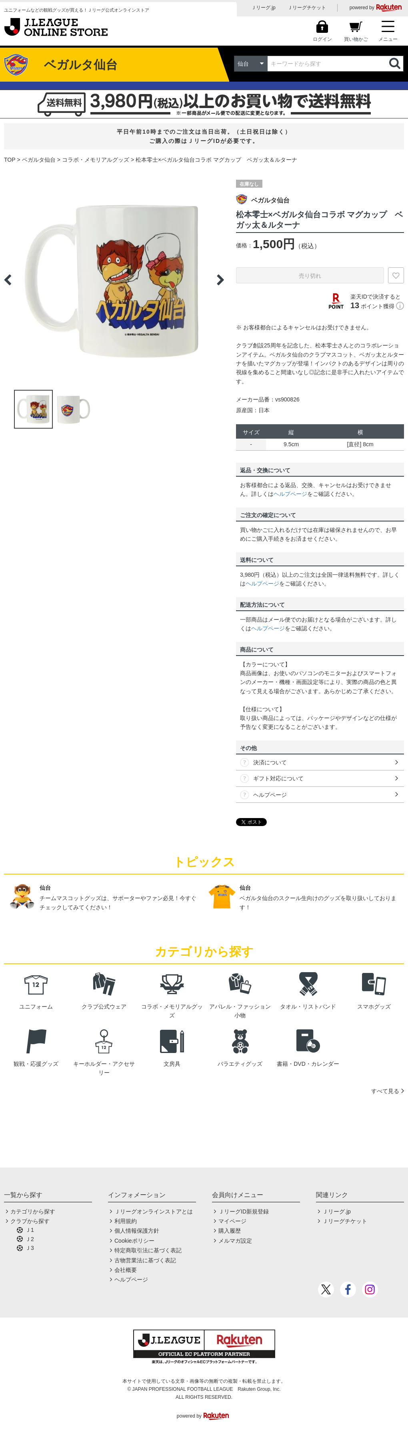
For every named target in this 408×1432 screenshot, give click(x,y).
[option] (114, 280)
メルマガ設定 (235, 1240)
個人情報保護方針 (136, 1230)
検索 (395, 63)
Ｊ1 (29, 1230)
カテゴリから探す (32, 1211)
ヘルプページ (290, 494)
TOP (10, 159)
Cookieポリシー (134, 1240)
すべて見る (385, 1091)
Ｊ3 (29, 1248)
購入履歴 (229, 1230)
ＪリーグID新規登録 (243, 1211)
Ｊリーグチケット (307, 7)
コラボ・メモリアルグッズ (95, 159)
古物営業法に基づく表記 (145, 1260)
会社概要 (125, 1270)
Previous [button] (7, 279)
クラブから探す (30, 1221)
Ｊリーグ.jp (263, 7)
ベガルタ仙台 (39, 159)
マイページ (232, 1221)
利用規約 (125, 1221)
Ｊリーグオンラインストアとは (153, 1211)
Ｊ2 (29, 1239)
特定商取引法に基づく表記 (148, 1250)
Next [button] (220, 279)
